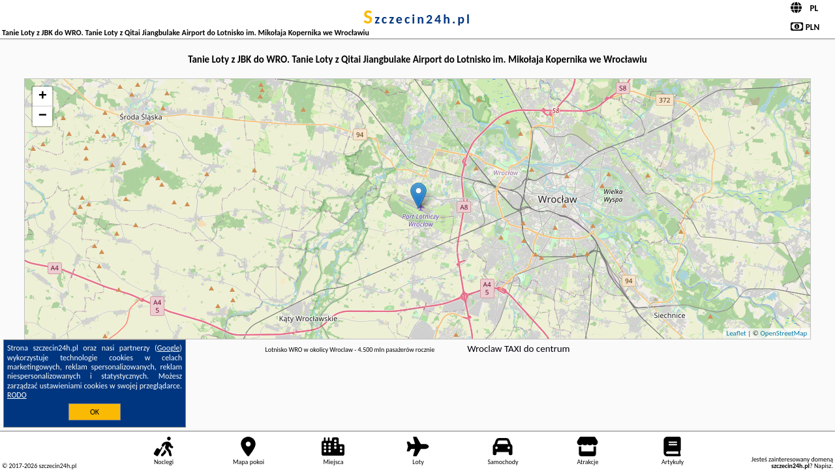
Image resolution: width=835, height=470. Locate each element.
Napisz (823, 466)
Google (168, 347)
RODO (17, 395)
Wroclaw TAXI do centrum (518, 348)
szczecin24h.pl (417, 19)
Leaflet (736, 333)
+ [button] (42, 96)
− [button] (42, 116)
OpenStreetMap (783, 333)
